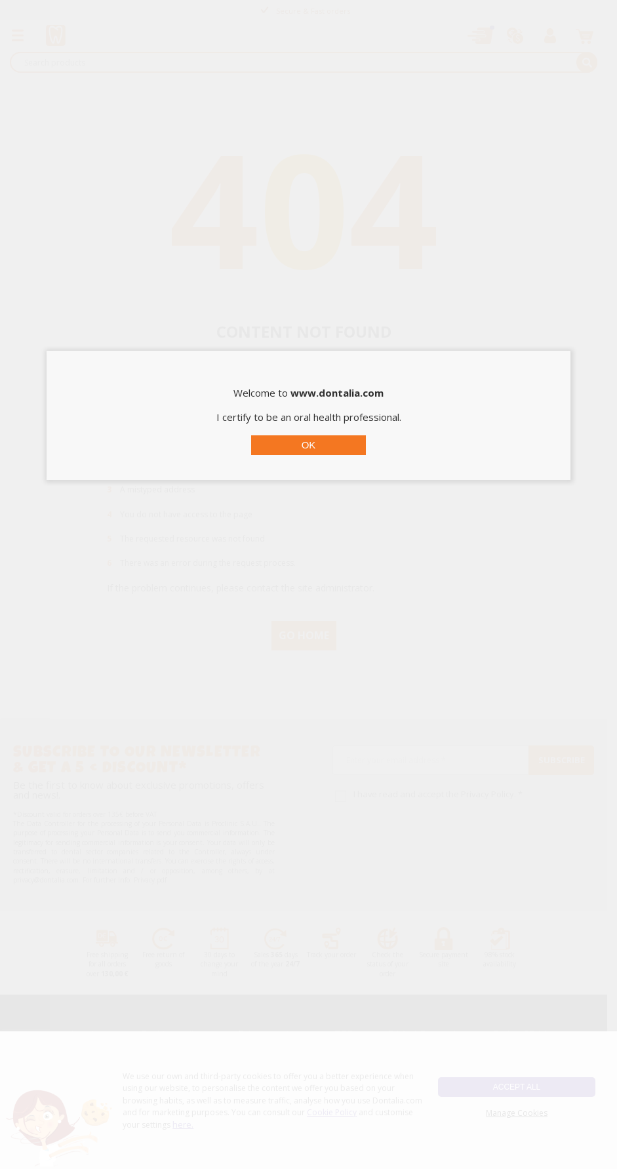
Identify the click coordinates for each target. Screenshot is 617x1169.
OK (309, 444)
